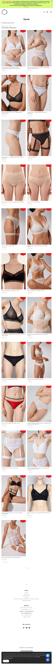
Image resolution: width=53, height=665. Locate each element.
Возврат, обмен (26, 595)
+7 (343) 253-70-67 (27, 615)
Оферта (26, 597)
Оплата (26, 592)
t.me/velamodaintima (28, 611)
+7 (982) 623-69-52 (27, 613)
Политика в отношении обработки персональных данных (26, 598)
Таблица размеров (26, 600)
